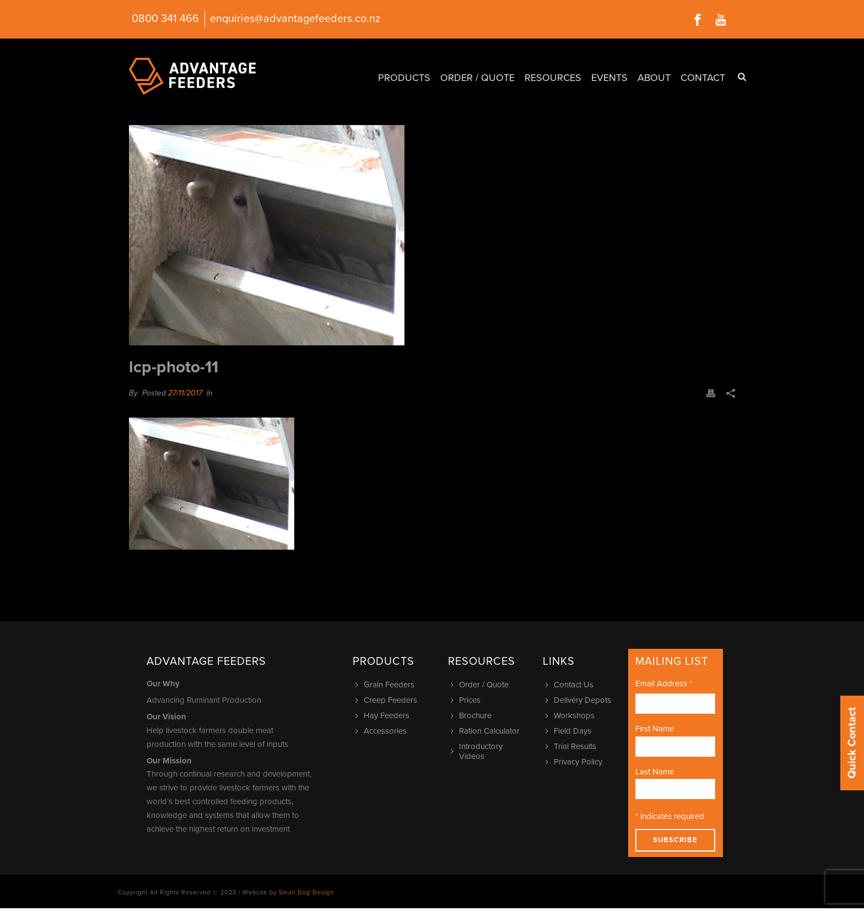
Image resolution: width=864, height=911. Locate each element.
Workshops (571, 715)
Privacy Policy (575, 762)
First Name (654, 729)
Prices (466, 700)
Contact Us (570, 685)
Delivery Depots (579, 700)
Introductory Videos (478, 751)
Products (404, 78)
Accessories (382, 731)
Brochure (472, 715)
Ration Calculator (486, 731)
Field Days (569, 731)
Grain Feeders (386, 685)
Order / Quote (477, 78)
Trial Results (572, 746)
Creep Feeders (387, 700)
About (654, 78)
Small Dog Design (306, 892)
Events (609, 78)
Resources (553, 78)
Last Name (654, 772)
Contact (703, 78)
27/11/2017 (185, 393)
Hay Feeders (383, 715)
